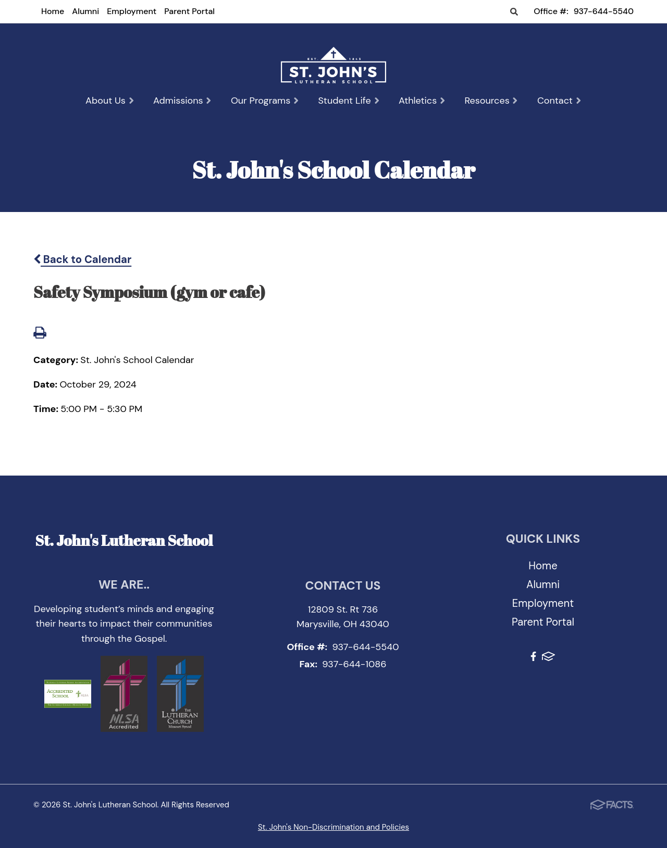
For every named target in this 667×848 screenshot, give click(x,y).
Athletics (422, 100)
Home (52, 11)
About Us (109, 100)
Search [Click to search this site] (514, 12)
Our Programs (265, 100)
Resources (491, 100)
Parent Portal (189, 11)
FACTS (548, 656)
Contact (559, 100)
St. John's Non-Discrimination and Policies (333, 827)
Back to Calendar (82, 259)
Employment (131, 11)
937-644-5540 (604, 11)
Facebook (533, 656)
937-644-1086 (354, 664)
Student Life (349, 100)
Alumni (85, 11)
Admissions (182, 100)
